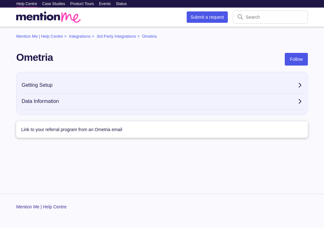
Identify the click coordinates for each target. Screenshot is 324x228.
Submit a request (207, 17)
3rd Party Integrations (116, 36)
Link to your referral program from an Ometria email (71, 129)
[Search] (270, 17)
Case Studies (53, 4)
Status (121, 4)
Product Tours (82, 4)
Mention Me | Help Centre (39, 36)
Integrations (79, 36)
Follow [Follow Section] (296, 59)
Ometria (149, 36)
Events (105, 4)
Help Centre (26, 4)
